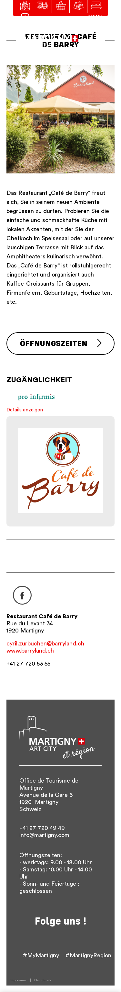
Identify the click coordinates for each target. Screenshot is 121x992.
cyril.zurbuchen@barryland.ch (45, 643)
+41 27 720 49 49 (42, 828)
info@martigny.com (44, 835)
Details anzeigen (24, 409)
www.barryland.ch (30, 651)
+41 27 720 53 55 (28, 664)
